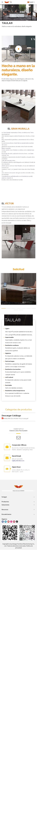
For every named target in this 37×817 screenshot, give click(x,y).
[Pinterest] (14, 521)
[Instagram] (11, 521)
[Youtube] (8, 521)
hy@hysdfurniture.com (18, 460)
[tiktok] (17, 521)
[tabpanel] (18, 289)
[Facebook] (3, 521)
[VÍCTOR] (18, 241)
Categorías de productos (18, 409)
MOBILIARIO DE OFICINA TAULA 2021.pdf (15, 418)
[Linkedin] (6, 521)
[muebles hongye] (19, 486)
